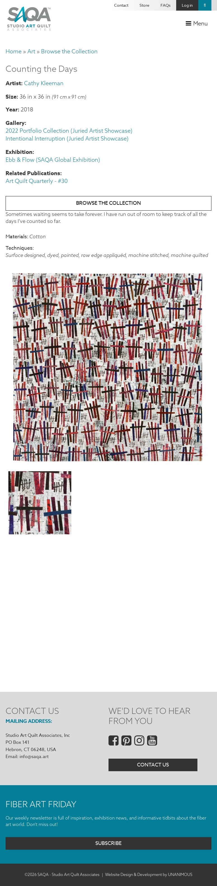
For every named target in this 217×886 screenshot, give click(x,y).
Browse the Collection (69, 51)
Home (14, 51)
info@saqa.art (34, 756)
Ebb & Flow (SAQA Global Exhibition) (53, 159)
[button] (108, 464)
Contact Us (153, 765)
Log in (187, 5)
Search (204, 5)
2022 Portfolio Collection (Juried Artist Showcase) (69, 130)
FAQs (166, 5)
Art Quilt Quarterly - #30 (37, 180)
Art (31, 51)
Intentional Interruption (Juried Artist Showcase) (67, 138)
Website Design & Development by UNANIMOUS (148, 874)
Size (11, 96)
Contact (121, 5)
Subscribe (108, 843)
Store (144, 5)
